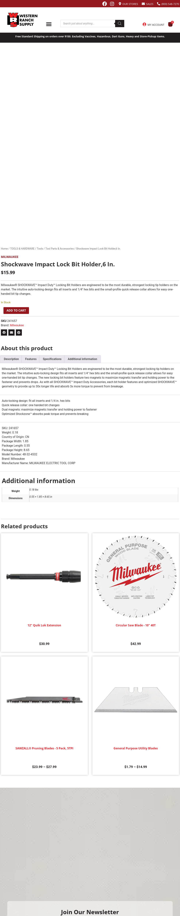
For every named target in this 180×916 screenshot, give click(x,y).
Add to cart (16, 310)
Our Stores (130, 4)
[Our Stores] (120, 3)
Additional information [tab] (82, 359)
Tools (40, 248)
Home (4, 248)
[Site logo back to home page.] (22, 20)
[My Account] (144, 24)
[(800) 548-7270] (158, 3)
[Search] (119, 23)
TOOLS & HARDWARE (22, 248)
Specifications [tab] (52, 359)
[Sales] (143, 3)
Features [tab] (31, 359)
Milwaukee (9, 257)
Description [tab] (11, 359)
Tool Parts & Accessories (59, 248)
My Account (156, 24)
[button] (4, 332)
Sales (149, 4)
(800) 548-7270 (170, 4)
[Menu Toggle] (49, 24)
